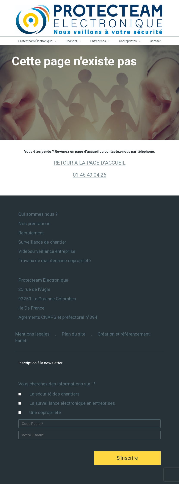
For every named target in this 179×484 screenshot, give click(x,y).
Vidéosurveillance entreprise (46, 251)
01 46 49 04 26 (89, 175)
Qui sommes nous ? (38, 214)
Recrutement (31, 232)
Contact (155, 41)
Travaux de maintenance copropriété (54, 260)
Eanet (20, 340)
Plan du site (73, 334)
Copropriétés (130, 41)
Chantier (74, 41)
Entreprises (100, 41)
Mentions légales (32, 334)
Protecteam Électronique (37, 41)
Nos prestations (34, 223)
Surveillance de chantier (42, 242)
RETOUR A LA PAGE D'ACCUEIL (90, 163)
